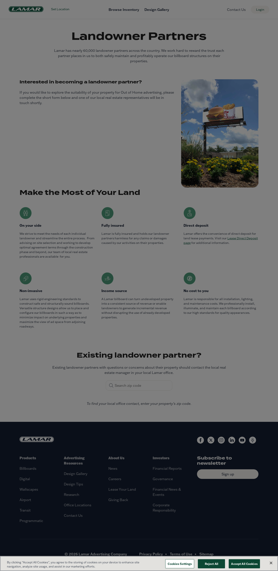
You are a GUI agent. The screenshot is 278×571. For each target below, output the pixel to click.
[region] (139, 563)
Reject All (211, 564)
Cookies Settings (180, 564)
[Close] (271, 563)
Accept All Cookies (244, 564)
